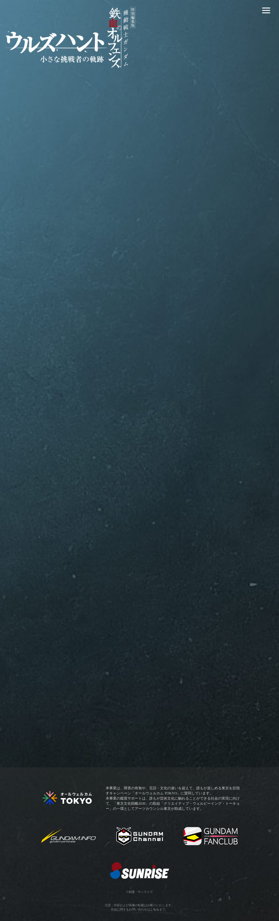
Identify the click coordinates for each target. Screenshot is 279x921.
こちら (154, 909)
